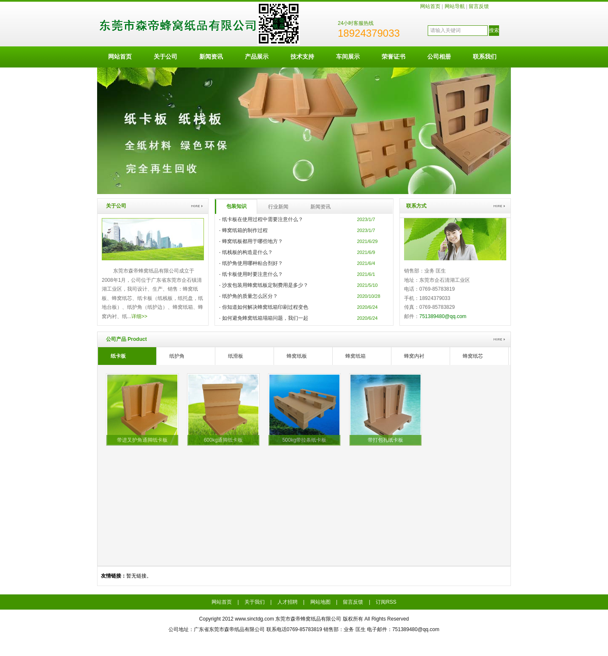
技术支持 (302, 56)
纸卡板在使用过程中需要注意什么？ (262, 219)
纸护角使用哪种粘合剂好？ (252, 263)
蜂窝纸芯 (473, 356)
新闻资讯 (211, 56)
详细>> (139, 316)
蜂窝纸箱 (355, 356)
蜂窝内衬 (414, 356)
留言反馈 (479, 6)
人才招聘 (287, 602)
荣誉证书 (393, 56)
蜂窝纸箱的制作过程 (245, 230)
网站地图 (320, 602)
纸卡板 (118, 356)
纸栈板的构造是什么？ (247, 252)
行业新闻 (278, 207)
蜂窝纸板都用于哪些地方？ (252, 241)
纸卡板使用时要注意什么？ (252, 274)
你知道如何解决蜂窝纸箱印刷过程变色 (265, 307)
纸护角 (177, 356)
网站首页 (430, 6)
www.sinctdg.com (254, 619)
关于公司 (165, 56)
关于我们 (254, 602)
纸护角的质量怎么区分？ (250, 296)
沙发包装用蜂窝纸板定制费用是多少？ (265, 285)
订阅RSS (386, 602)
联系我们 (485, 56)
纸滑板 (235, 356)
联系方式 (416, 206)
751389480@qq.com (443, 316)
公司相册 (439, 56)
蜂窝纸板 (297, 356)
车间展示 (348, 56)
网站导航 (455, 6)
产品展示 (257, 56)
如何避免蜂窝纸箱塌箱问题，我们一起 (265, 318)
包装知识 (236, 206)
